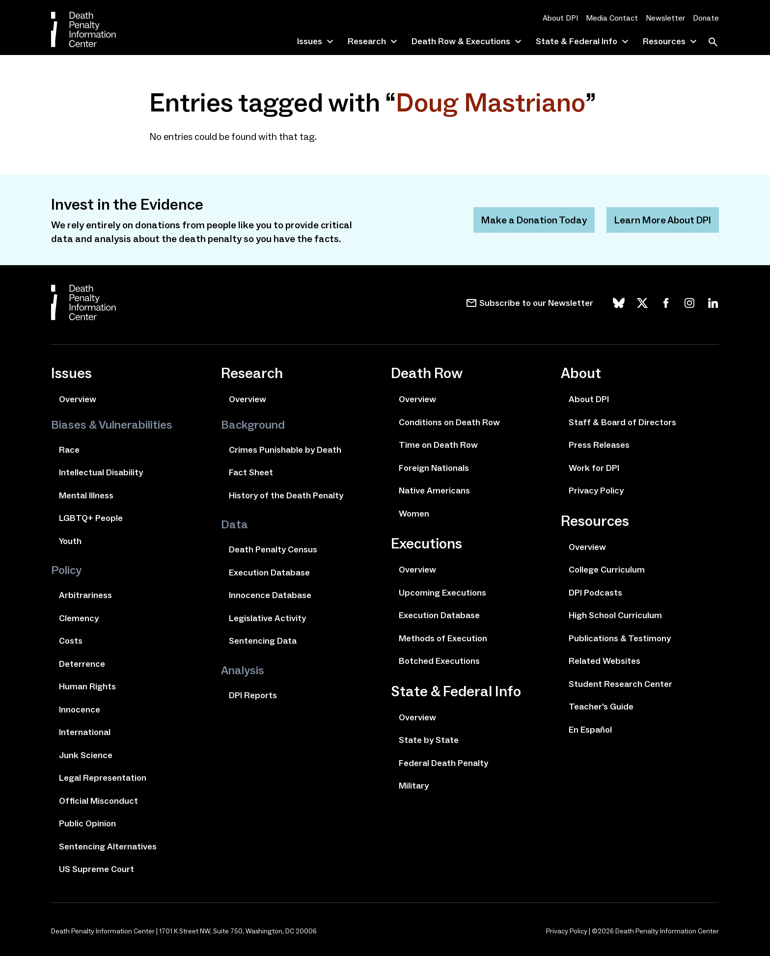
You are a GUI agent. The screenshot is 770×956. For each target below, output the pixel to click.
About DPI (560, 18)
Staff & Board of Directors (622, 422)
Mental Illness (86, 495)
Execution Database (269, 572)
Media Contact (612, 18)
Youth (70, 541)
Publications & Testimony (620, 638)
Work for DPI (594, 468)
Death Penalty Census (273, 549)
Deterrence (82, 663)
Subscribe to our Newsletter (536, 303)
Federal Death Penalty (443, 763)
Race (69, 449)
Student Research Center (620, 684)
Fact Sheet (251, 472)
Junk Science (85, 755)
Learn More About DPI (662, 220)
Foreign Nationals (434, 468)
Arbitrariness (85, 595)
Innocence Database (270, 595)
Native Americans (434, 490)
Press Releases (599, 444)
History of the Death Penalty (286, 495)
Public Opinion (87, 823)
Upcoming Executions (442, 592)
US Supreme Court (96, 869)
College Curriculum (607, 569)
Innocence (79, 709)
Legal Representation (102, 777)
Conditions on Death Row (449, 422)
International (84, 732)
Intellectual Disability (101, 472)
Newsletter (665, 18)
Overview (77, 399)
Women (414, 513)
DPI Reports (253, 695)
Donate (706, 18)
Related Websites (604, 661)
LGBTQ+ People (91, 518)
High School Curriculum (615, 615)
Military (414, 785)
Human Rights (87, 686)
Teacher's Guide (601, 706)
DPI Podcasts (595, 592)
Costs (70, 640)
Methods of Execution (443, 638)
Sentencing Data (263, 640)
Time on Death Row (438, 444)
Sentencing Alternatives (108, 846)
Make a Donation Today (534, 220)
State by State (429, 740)
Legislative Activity (267, 618)
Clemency (79, 618)
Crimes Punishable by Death (285, 449)
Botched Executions (439, 661)
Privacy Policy (596, 490)
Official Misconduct (98, 800)
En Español (590, 729)
